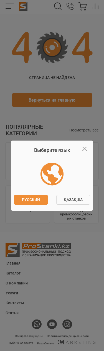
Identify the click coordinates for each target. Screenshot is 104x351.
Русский (31, 199)
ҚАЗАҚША (73, 199)
